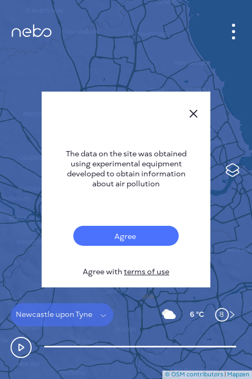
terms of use (146, 272)
